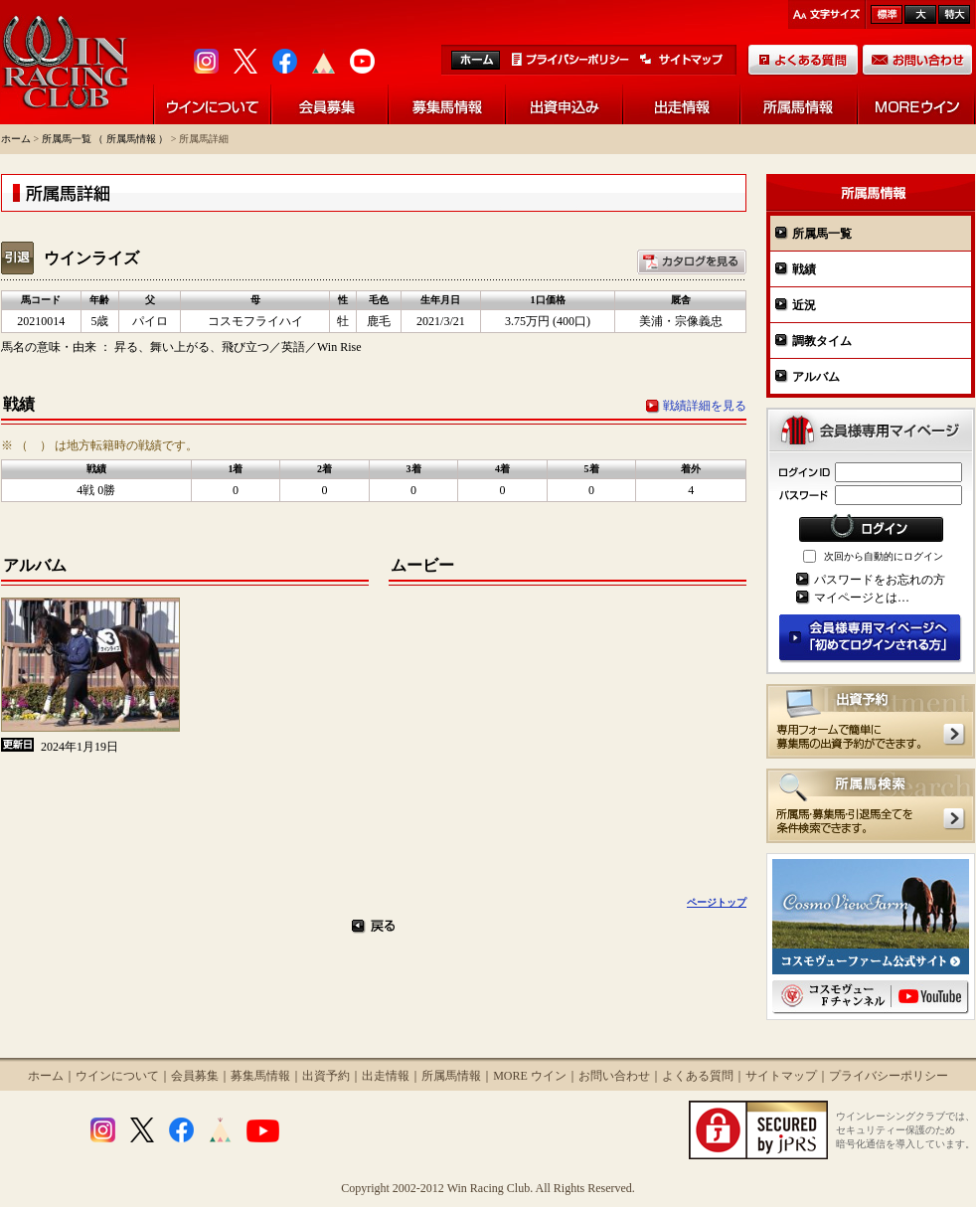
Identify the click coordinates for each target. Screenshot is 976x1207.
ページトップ (716, 902)
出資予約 (326, 1076)
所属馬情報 (451, 1076)
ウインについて (117, 1076)
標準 (886, 14)
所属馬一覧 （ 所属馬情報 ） (105, 138)
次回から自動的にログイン (883, 556)
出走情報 (385, 1076)
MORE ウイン (530, 1076)
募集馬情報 (260, 1076)
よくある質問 (697, 1076)
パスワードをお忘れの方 (879, 580)
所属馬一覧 (822, 234)
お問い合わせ (614, 1076)
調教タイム (822, 341)
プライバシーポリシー (888, 1076)
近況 (804, 305)
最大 (954, 14)
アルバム (816, 377)
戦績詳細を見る (704, 406)
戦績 (804, 269)
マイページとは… (861, 597)
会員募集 (195, 1076)
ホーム (16, 138)
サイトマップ (781, 1076)
